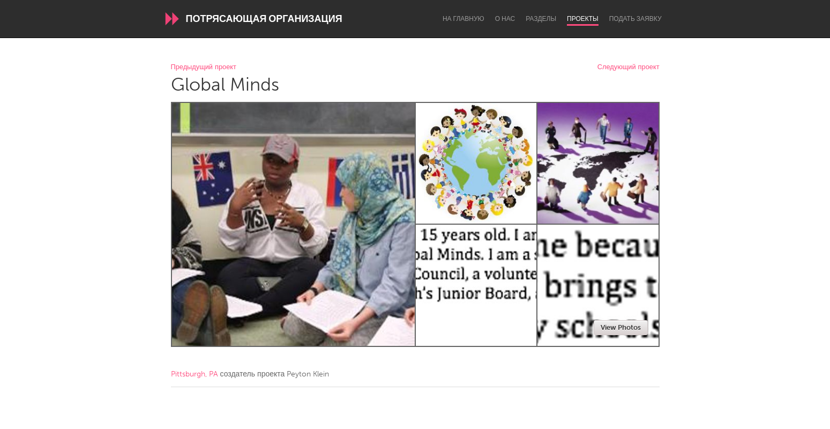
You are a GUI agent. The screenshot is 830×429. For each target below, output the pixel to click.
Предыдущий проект (203, 67)
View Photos (621, 327)
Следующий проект (628, 67)
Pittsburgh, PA (194, 374)
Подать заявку (635, 19)
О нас (505, 19)
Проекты (583, 19)
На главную (463, 19)
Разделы (541, 19)
